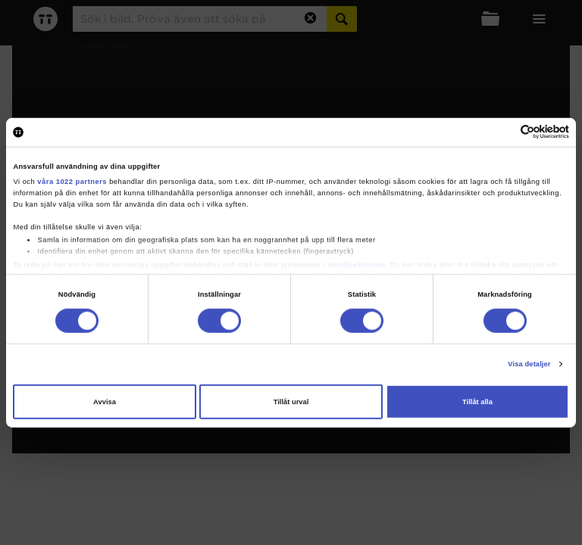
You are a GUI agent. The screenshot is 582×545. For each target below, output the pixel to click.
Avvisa (104, 402)
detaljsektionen (357, 264)
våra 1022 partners (72, 181)
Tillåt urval (291, 402)
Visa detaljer (529, 364)
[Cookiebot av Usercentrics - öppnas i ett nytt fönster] (502, 132)
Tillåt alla (477, 402)
